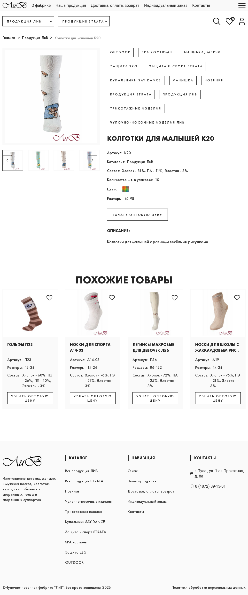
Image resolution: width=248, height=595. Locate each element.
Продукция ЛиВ (35, 37)
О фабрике (41, 5)
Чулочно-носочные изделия (88, 501)
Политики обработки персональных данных (208, 587)
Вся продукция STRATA (84, 481)
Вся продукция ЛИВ (81, 470)
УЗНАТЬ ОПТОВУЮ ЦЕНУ (137, 214)
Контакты (201, 5)
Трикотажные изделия (83, 511)
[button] (92, 160)
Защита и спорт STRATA (85, 531)
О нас (133, 470)
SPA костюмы (76, 542)
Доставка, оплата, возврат (115, 5)
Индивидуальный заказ (165, 5)
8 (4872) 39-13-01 (208, 486)
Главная (9, 37)
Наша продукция (70, 5)
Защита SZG (75, 552)
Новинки (72, 491)
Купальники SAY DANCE (85, 521)
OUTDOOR (74, 562)
